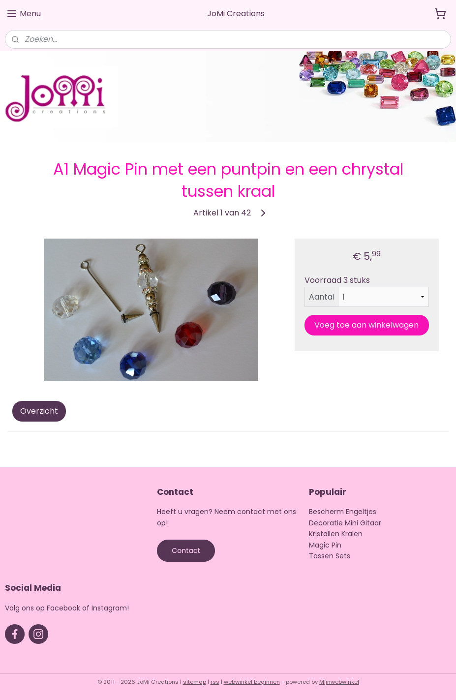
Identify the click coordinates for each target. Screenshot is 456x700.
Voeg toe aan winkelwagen (366, 325)
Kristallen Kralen (336, 534)
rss (215, 682)
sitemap (194, 682)
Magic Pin (325, 545)
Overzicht (39, 411)
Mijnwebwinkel (339, 682)
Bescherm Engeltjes (342, 512)
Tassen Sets (329, 556)
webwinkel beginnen (252, 682)
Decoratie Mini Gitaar (345, 523)
